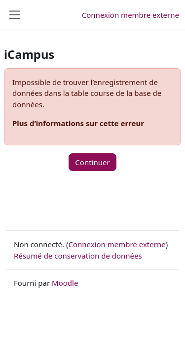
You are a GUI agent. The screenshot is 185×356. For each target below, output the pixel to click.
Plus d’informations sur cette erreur (78, 123)
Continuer (92, 162)
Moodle (65, 283)
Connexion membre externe (130, 15)
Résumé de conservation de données (78, 256)
